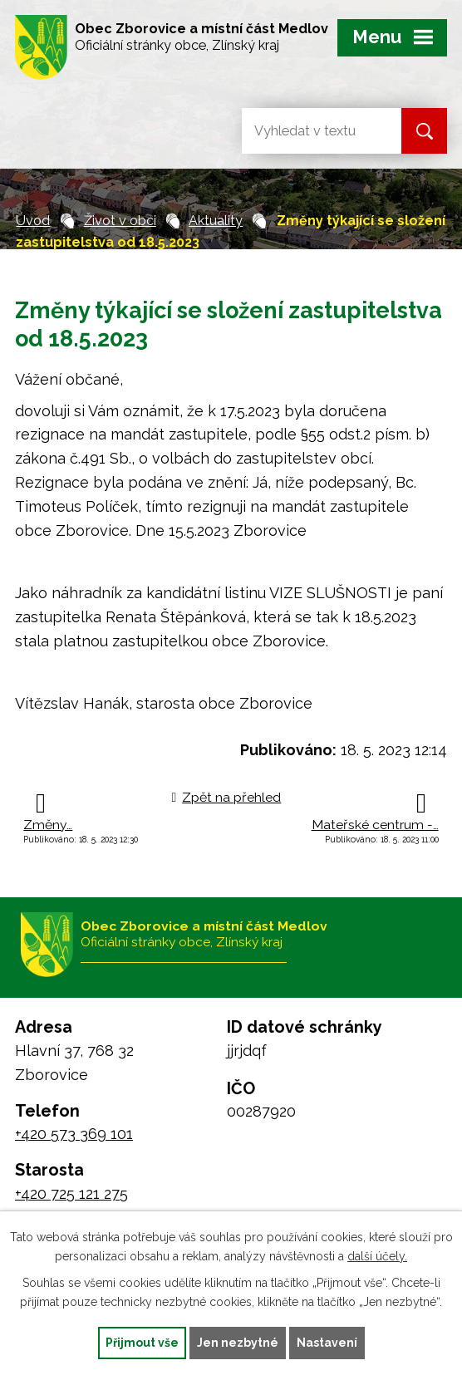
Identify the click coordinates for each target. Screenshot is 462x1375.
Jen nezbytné (237, 1342)
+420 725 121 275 (71, 1193)
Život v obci (120, 220)
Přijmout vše (142, 1342)
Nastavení (327, 1342)
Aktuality (216, 220)
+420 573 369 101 (74, 1133)
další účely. (377, 1256)
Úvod (33, 220)
